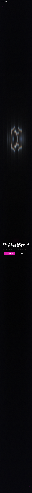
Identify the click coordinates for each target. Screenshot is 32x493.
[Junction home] (4, 1)
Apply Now (10, 253)
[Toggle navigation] (30, 1)
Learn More (22, 253)
